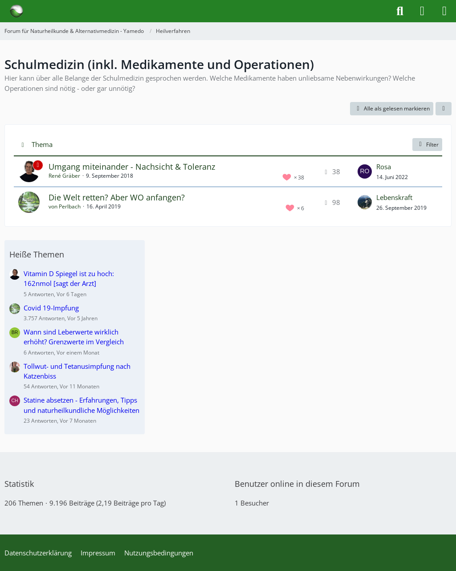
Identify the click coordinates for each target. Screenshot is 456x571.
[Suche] (400, 11)
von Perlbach (65, 206)
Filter (427, 144)
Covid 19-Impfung (51, 307)
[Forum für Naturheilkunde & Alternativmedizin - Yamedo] (16, 11)
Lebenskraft (394, 197)
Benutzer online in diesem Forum (297, 483)
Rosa (383, 166)
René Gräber (64, 175)
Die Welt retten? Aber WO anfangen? (117, 197)
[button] (444, 108)
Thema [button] (42, 144)
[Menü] (444, 11)
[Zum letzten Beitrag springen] (365, 171)
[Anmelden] (422, 11)
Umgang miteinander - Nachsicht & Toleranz (132, 166)
